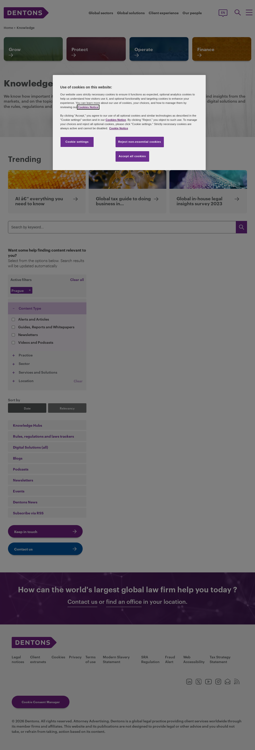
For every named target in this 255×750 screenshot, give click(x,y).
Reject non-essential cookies (139, 141)
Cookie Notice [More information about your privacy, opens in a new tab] (118, 128)
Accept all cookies (132, 156)
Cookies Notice (88, 107)
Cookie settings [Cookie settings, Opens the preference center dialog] (77, 141)
